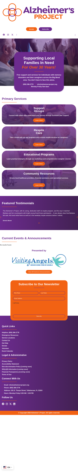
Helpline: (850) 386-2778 (10, 346)
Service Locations (8, 351)
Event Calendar (7, 365)
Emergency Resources (10, 349)
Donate (4, 359)
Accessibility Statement (10, 377)
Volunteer (5, 362)
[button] (75, 35)
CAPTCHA (16, 316)
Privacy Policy (7, 375)
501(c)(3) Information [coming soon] (15, 383)
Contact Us (6, 354)
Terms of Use (6, 388)
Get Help (5, 357)
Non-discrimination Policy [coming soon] (17, 380)
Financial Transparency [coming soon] (16, 385)
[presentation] (27, 322)
